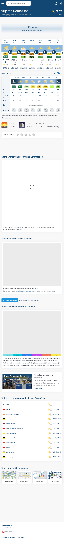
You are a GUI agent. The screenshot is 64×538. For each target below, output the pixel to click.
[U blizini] (28, 3)
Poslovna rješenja (8, 535)
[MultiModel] (55, 477)
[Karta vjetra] (9, 477)
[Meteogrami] (24, 477)
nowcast (52, 291)
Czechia (13, 15)
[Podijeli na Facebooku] (21, 134)
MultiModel (5, 118)
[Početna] (7, 525)
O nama (21, 535)
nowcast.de (17, 363)
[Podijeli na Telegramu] (30, 134)
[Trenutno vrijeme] (57, 12)
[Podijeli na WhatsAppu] (17, 134)
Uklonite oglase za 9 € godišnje (32, 28)
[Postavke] (61, 3)
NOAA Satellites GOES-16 (20, 291)
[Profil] (56, 3)
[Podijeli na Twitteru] (26, 134)
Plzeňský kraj (5, 15)
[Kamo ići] (40, 477)
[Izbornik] (2, 3)
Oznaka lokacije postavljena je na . (21, 288)
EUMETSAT (32, 291)
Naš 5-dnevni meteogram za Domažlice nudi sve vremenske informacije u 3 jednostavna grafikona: (28, 228)
